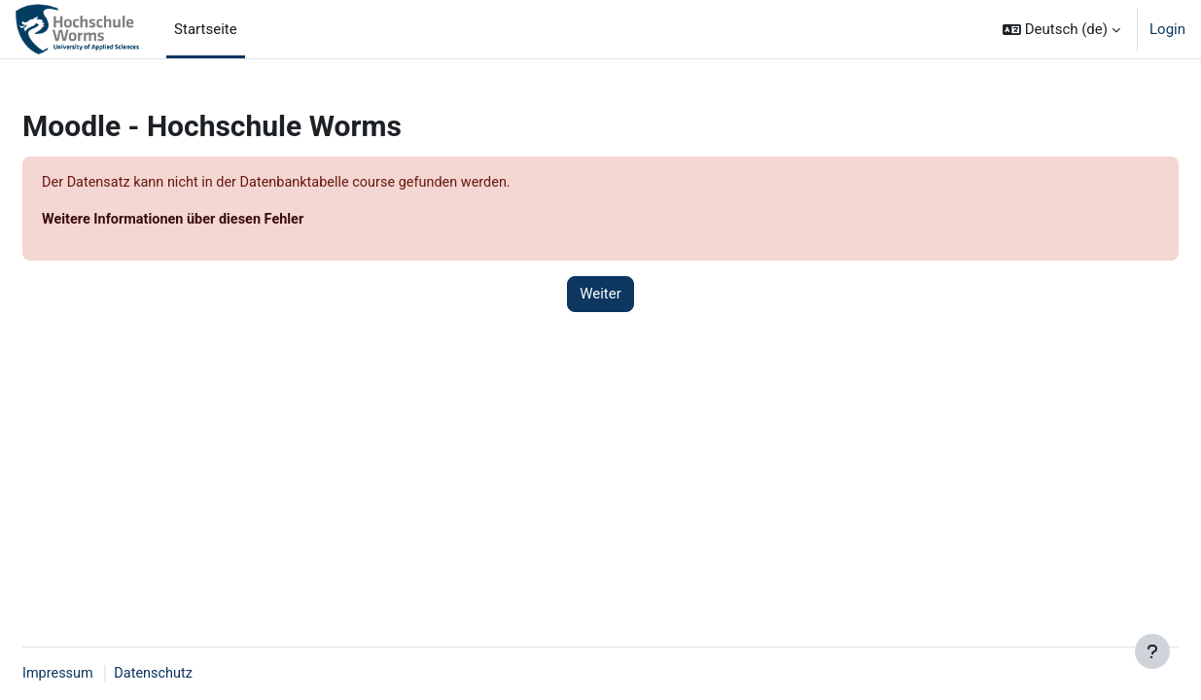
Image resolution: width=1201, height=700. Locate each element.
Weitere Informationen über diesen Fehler (224, 220)
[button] (1061, 29)
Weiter (600, 295)
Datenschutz (204, 673)
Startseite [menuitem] (205, 29)
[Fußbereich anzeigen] (1152, 651)
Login (1167, 29)
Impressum (105, 673)
